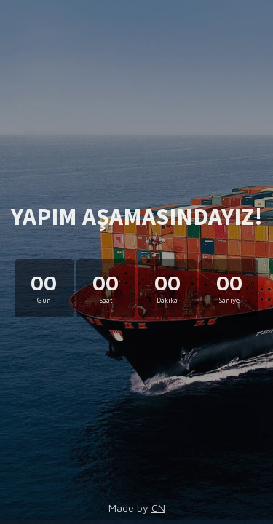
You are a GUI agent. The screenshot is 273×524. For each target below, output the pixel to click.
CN (158, 507)
